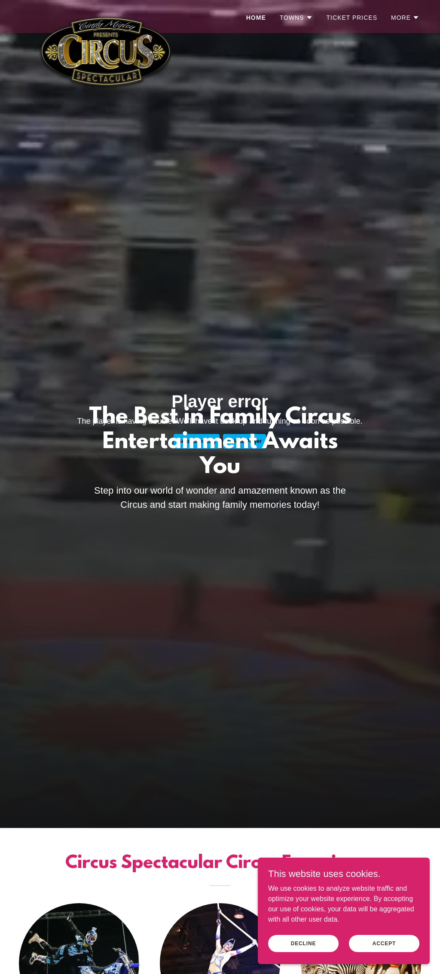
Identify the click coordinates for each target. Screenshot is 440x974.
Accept (384, 943)
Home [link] (256, 17)
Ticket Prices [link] (352, 17)
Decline (303, 943)
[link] (103, 15)
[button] (296, 17)
